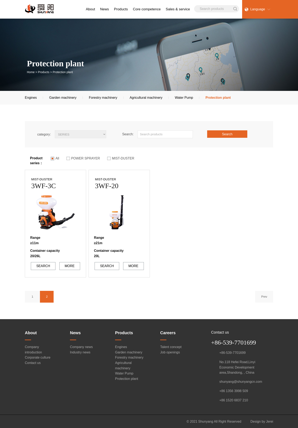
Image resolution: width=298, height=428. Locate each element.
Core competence (147, 9)
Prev (264, 296)
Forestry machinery (103, 97)
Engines (31, 97)
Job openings (170, 352)
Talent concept (170, 346)
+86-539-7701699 (233, 342)
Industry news (80, 352)
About (90, 9)
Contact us (33, 362)
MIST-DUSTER (121, 158)
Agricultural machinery (146, 97)
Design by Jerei (261, 421)
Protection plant (218, 97)
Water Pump (184, 97)
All (55, 158)
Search (227, 134)
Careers (168, 332)
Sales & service (178, 9)
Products (121, 9)
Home (31, 72)
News (104, 9)
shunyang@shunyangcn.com (240, 381)
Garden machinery (63, 97)
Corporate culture (37, 357)
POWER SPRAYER (83, 158)
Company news (81, 346)
